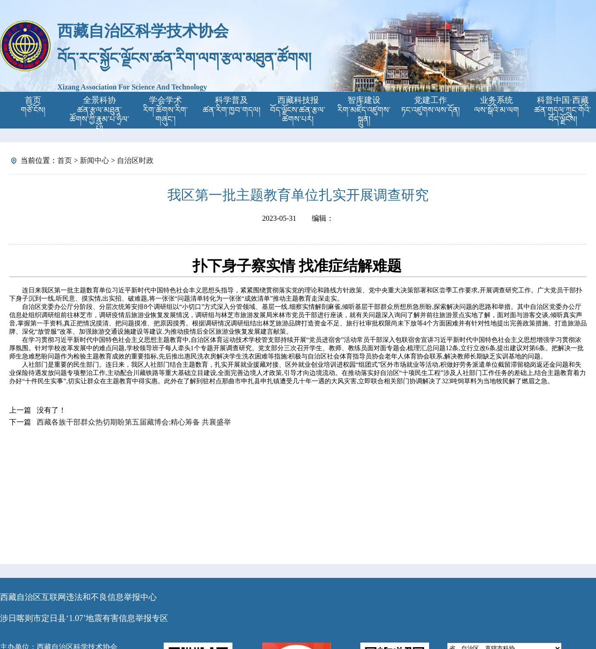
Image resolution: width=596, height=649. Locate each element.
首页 (64, 160)
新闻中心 (94, 160)
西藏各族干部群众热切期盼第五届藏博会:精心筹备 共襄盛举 (134, 422)
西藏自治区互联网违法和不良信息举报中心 (78, 597)
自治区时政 (135, 160)
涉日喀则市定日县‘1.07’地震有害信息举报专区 (84, 618)
